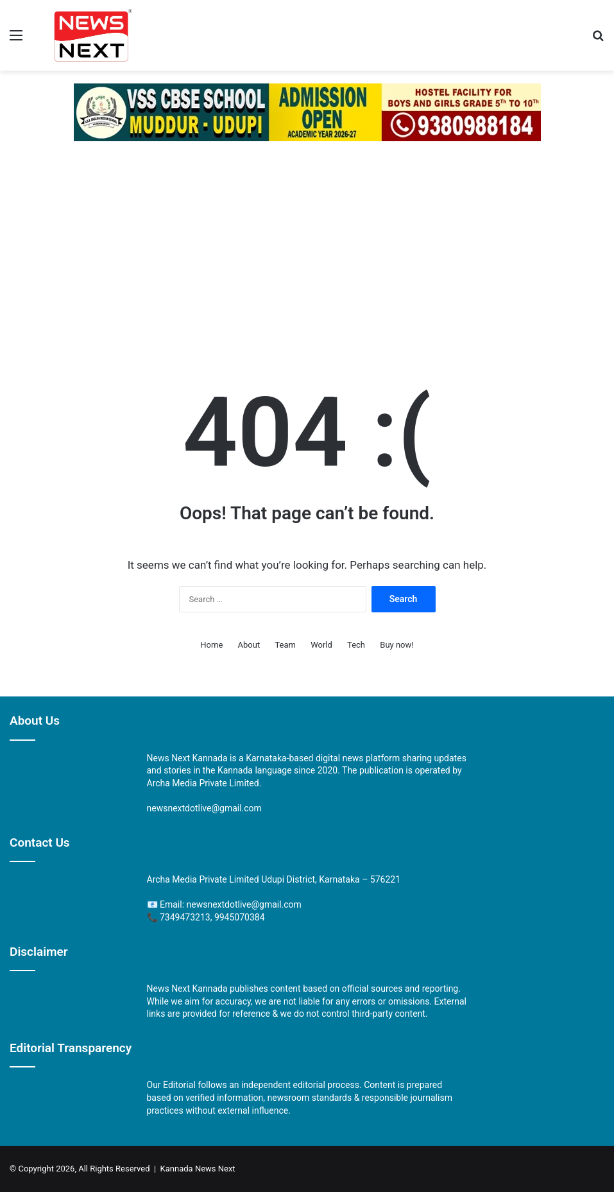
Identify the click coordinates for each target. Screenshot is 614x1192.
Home (211, 645)
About (249, 645)
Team (285, 645)
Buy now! (396, 645)
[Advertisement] (307, 250)
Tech (356, 645)
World (321, 645)
